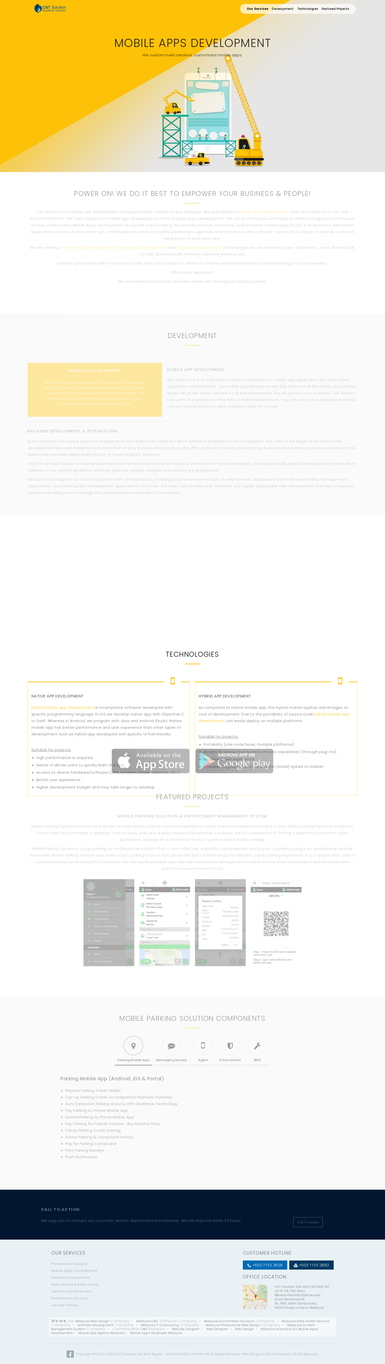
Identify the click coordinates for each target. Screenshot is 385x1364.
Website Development (70, 1277)
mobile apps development (263, 211)
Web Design (244, 1329)
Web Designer (217, 1329)
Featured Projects (335, 9)
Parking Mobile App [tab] (133, 1049)
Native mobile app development (62, 763)
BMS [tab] (257, 1049)
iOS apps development (199, 247)
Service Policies (64, 1305)
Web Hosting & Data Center (75, 1284)
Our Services (257, 9)
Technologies (307, 9)
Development (282, 9)
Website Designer (185, 1329)
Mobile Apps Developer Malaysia (156, 1333)
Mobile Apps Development (74, 1270)
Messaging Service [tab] (171, 1049)
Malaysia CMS (147, 1321)
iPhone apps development (141, 247)
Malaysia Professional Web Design (233, 1325)
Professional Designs (69, 1263)
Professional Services (69, 1298)
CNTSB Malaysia (305, 1354)
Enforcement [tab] (230, 1049)
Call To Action (308, 1222)
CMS (143, 1329)
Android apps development (87, 247)
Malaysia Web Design (92, 1321)
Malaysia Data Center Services (306, 1321)
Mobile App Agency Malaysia (101, 1333)
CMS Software (276, 1354)
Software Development (71, 1291)
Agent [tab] (203, 1049)
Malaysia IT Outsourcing (160, 1325)
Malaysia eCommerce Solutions (229, 1321)
